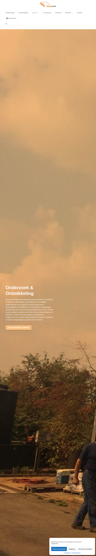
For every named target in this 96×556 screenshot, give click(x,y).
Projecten (58, 13)
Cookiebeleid (67, 553)
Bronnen (70, 12)
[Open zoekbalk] (6, 24)
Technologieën (23, 13)
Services (36, 12)
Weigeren (72, 549)
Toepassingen (10, 13)
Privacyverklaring (76, 553)
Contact (79, 13)
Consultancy (47, 13)
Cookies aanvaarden (59, 549)
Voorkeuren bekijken (85, 549)
